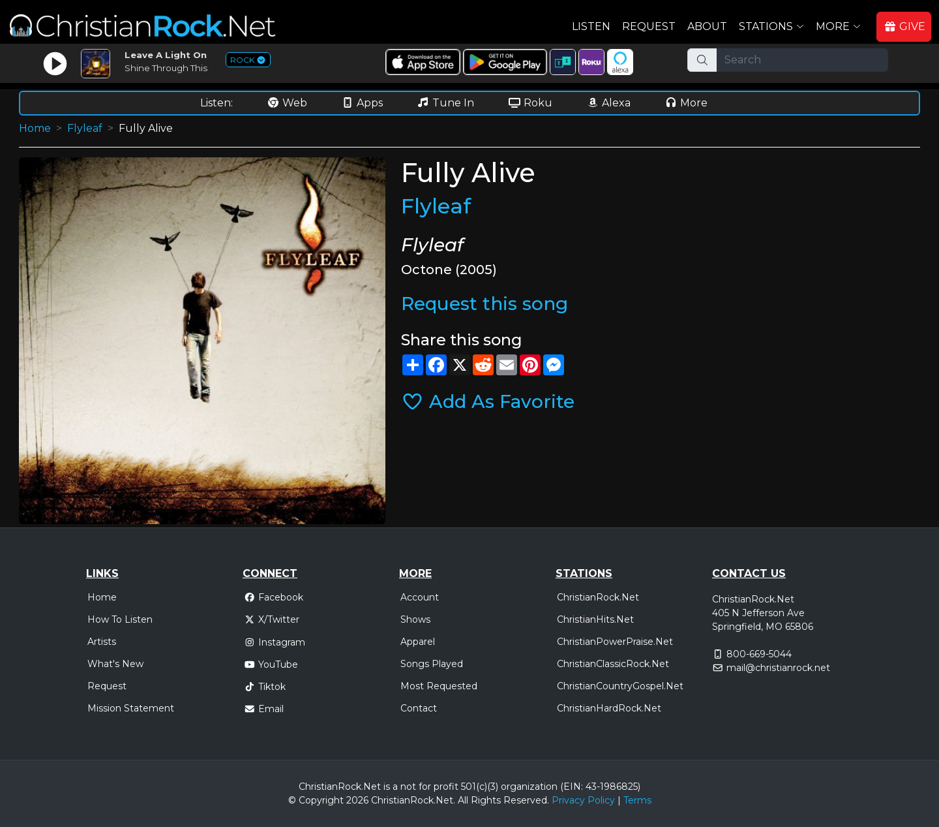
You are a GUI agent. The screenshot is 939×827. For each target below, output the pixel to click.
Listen (591, 26)
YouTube (271, 664)
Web (287, 103)
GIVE (904, 26)
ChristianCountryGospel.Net (620, 686)
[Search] (802, 60)
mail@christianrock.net (778, 668)
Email (264, 708)
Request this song (484, 303)
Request (649, 26)
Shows (415, 619)
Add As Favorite (487, 401)
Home (35, 128)
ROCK (248, 60)
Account (419, 597)
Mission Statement (130, 708)
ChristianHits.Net (595, 619)
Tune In (445, 103)
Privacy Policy (583, 800)
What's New (115, 663)
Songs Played (431, 663)
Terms (637, 800)
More (686, 103)
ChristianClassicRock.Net (613, 663)
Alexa (608, 103)
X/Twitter (271, 619)
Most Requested (438, 686)
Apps (362, 103)
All (463, 800)
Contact (418, 708)
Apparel (417, 641)
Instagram (274, 642)
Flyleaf (84, 128)
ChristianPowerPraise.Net (615, 641)
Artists (101, 641)
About (707, 26)
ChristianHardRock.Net (609, 708)
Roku (530, 103)
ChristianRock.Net (598, 597)
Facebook (273, 597)
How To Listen (120, 619)
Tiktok (265, 686)
